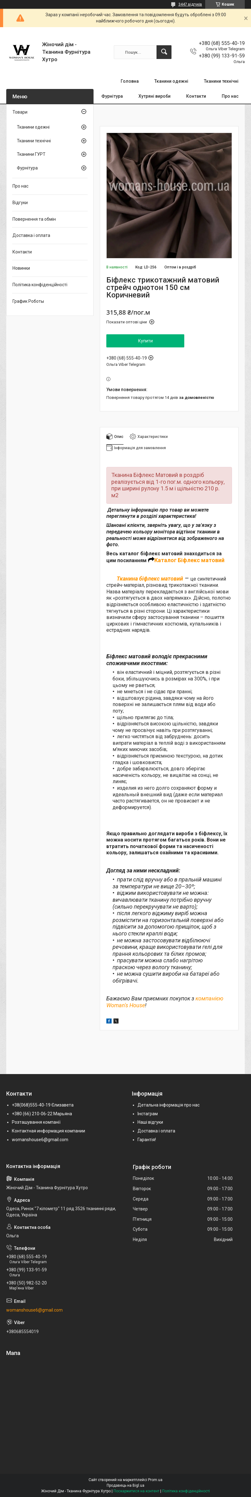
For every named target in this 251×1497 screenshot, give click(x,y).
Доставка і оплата (31, 235)
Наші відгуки (150, 1122)
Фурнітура (112, 96)
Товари (19, 112)
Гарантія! (147, 1139)
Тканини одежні (171, 81)
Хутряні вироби (154, 96)
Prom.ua (155, 1480)
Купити (145, 340)
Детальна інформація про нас (169, 1104)
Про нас (230, 96)
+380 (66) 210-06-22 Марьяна (42, 1113)
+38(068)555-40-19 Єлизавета (43, 1104)
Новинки (21, 268)
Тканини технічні (221, 81)
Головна (130, 81)
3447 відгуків (190, 4)
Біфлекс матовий (200, 560)
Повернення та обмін (34, 219)
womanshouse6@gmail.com (40, 1139)
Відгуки (20, 202)
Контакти (196, 96)
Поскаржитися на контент (136, 1491)
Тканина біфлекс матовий (150, 578)
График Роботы (28, 301)
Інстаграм (148, 1113)
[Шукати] (164, 52)
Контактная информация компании (48, 1130)
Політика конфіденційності (39, 284)
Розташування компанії (36, 1122)
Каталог (165, 560)
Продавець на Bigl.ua (125, 1485)
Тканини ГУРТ (31, 154)
